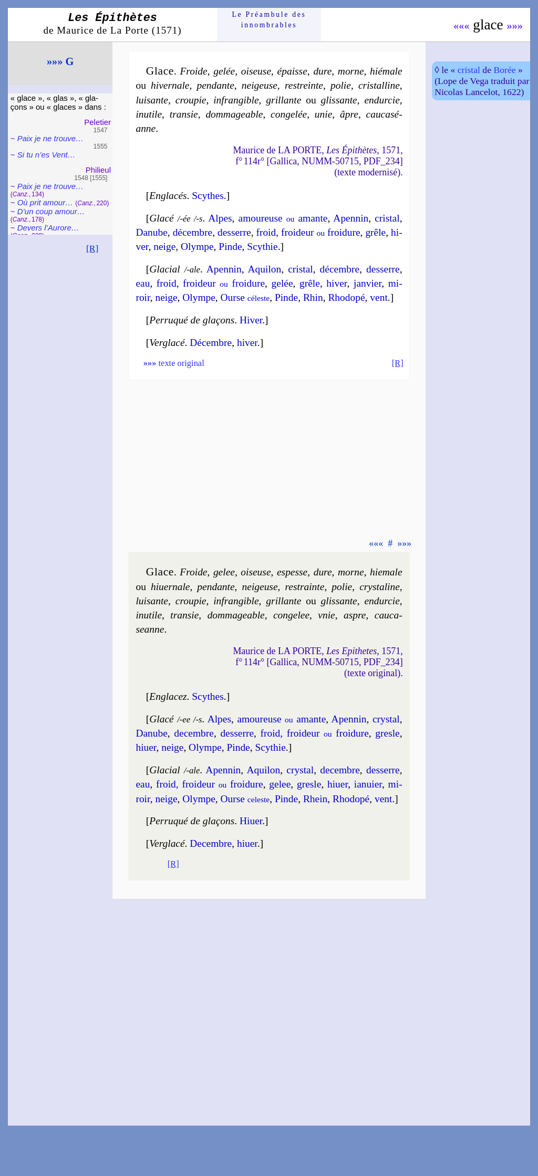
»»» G (60, 61)
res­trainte (305, 586)
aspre (355, 615)
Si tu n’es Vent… (46, 154)
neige (164, 246)
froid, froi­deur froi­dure (308, 232)
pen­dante (215, 85)
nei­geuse (259, 85)
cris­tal (387, 218)
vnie (326, 615)
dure (322, 71)
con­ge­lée (289, 114)
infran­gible (235, 100)
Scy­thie (262, 246)
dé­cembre (193, 232)
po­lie (340, 85)
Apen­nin (350, 218)
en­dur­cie (381, 100)
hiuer (247, 843)
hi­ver (336, 283)
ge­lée (282, 283)
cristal (469, 70)
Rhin (313, 297)
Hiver (251, 320)
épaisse (292, 71)
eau (143, 283)
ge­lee (224, 572)
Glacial (164, 269)
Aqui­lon (265, 269)
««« (461, 26)
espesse (292, 572)
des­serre (234, 232)
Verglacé (166, 342)
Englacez (168, 696)
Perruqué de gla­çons (191, 320)
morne (351, 71)
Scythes (207, 195)
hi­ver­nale (170, 85)
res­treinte (304, 85)
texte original (173, 363)
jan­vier (367, 283)
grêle (375, 232)
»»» (514, 26)
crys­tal (386, 718)
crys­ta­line (379, 586)
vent (378, 297)
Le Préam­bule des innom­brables (269, 19)
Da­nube (151, 232)
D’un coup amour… (51, 211)
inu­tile (149, 114)
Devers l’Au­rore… (48, 227)
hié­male (386, 71)
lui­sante (152, 100)
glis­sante (339, 100)
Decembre (211, 843)
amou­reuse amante (283, 218)
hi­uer (146, 747)
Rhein (315, 798)
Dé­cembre (211, 342)
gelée (224, 71)
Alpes (220, 218)
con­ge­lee (291, 615)
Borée (504, 70)
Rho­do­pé (346, 297)
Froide (193, 71)
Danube (151, 733)
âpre (349, 114)
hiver (247, 342)
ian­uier (368, 784)
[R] (92, 248)
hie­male (386, 572)
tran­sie (184, 114)
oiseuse (256, 71)
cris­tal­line (379, 85)
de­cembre (194, 733)
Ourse (245, 297)
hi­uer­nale (170, 586)
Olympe (197, 246)
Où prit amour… (45, 202)
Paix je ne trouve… (50, 138)
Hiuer (251, 820)
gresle (387, 733)
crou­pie (190, 100)
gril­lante (283, 100)
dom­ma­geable (234, 114)
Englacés (168, 195)
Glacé (161, 218)
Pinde (230, 246)
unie (323, 114)
